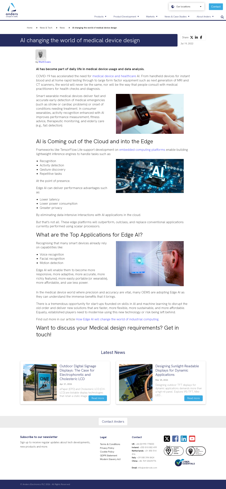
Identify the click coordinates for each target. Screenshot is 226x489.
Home (29, 27)
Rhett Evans (45, 61)
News (62, 27)
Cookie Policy (107, 451)
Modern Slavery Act (110, 459)
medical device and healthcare (114, 76)
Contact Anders (113, 421)
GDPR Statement (108, 455)
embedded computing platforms (142, 149)
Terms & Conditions (110, 444)
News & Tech (46, 27)
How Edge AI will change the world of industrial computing (117, 319)
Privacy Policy (107, 448)
